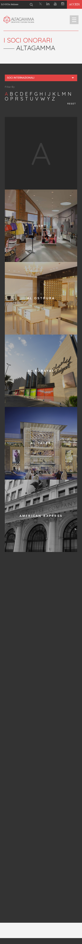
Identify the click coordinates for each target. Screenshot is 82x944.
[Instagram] (62, 4)
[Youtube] (55, 4)
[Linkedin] (48, 4)
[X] (40, 4)
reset (71, 103)
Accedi (74, 4)
